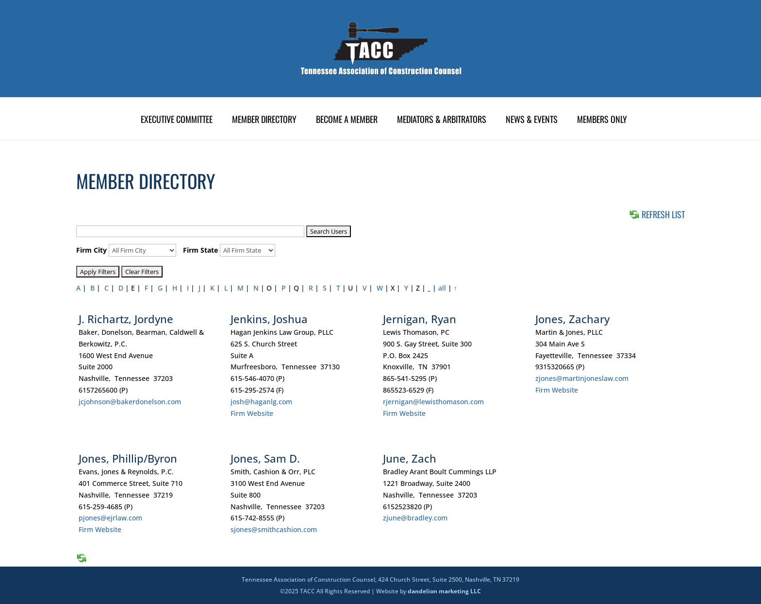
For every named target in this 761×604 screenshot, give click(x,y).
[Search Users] (190, 231)
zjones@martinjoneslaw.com (582, 378)
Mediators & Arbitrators (441, 120)
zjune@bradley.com (415, 517)
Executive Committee (177, 120)
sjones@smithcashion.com (274, 529)
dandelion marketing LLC (444, 591)
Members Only (602, 120)
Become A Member (347, 120)
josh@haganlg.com (261, 401)
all (442, 288)
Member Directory (264, 120)
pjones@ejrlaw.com (110, 517)
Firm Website (252, 413)
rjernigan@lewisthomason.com (433, 401)
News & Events (532, 120)
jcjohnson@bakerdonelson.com (130, 401)
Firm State (200, 250)
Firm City (91, 250)
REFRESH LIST (657, 214)
